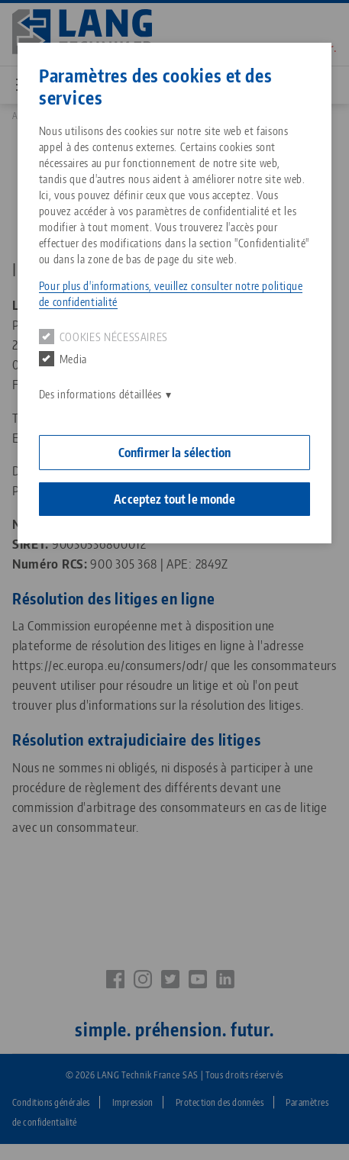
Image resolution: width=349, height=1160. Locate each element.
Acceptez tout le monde (174, 499)
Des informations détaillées (100, 394)
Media (63, 358)
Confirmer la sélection (174, 452)
